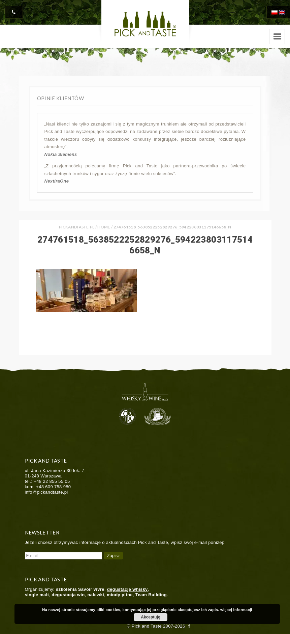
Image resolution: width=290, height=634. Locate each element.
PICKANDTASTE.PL (76, 226)
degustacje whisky (127, 589)
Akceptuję (150, 617)
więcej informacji (236, 610)
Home (103, 226)
